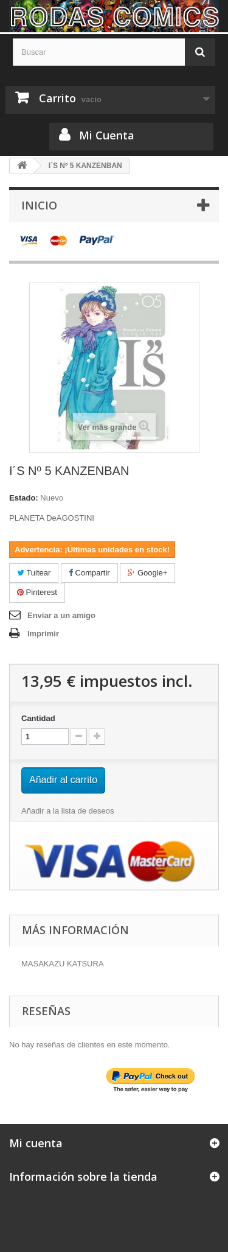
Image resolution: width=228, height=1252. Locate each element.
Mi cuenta (36, 1143)
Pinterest (37, 592)
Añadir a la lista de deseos (67, 810)
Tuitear (33, 572)
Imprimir (43, 633)
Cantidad (38, 718)
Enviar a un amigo (61, 615)
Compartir (89, 572)
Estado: (23, 497)
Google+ (147, 572)
